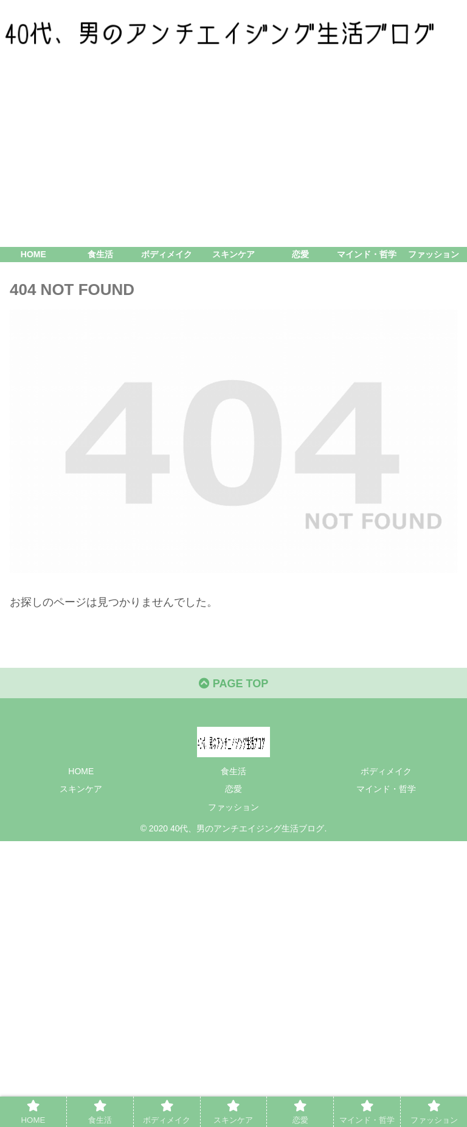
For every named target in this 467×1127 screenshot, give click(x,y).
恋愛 (233, 789)
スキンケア (81, 789)
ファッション (233, 807)
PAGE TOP (233, 684)
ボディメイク (386, 771)
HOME (81, 771)
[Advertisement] (233, 156)
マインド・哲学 (386, 789)
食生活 (233, 771)
